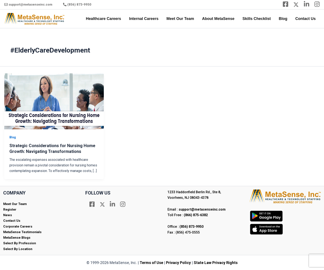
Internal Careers (145, 19)
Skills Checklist (257, 19)
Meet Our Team (181, 19)
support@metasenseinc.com (30, 4)
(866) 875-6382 (196, 215)
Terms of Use (151, 262)
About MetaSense (219, 19)
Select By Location (18, 249)
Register (10, 209)
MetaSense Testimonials (23, 232)
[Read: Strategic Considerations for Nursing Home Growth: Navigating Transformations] (54, 101)
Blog (283, 19)
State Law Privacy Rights (216, 262)
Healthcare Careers (105, 19)
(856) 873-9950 (79, 4)
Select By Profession (20, 243)
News (7, 215)
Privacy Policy (178, 262)
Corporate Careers (19, 226)
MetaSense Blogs (17, 237)
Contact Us (305, 19)
